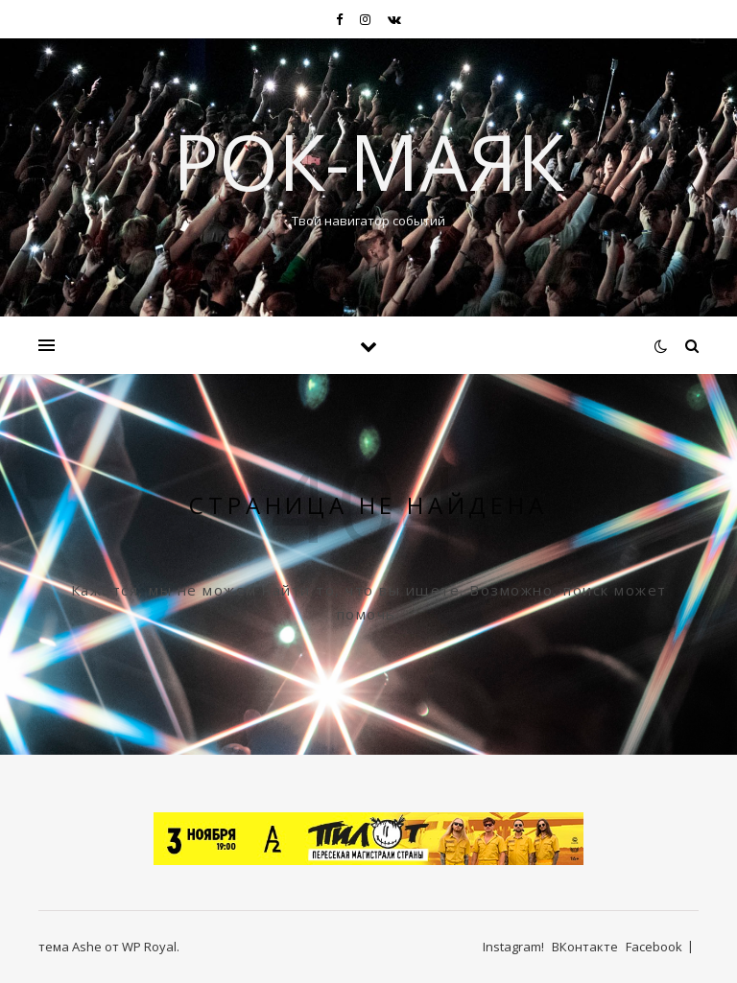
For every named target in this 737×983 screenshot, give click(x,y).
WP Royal (149, 946)
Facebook (654, 946)
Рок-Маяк (368, 161)
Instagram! (513, 946)
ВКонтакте (585, 946)
